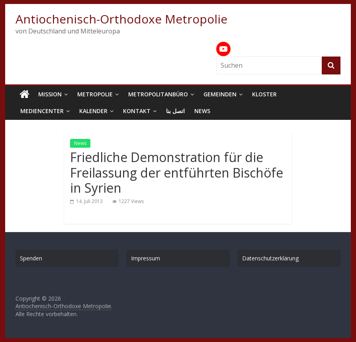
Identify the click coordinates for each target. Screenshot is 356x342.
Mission (50, 94)
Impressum (145, 258)
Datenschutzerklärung (270, 258)
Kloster (264, 94)
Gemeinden (220, 94)
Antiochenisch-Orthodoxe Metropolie (121, 19)
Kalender (93, 111)
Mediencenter (42, 111)
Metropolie (95, 94)
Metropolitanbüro (158, 94)
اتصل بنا (175, 111)
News (202, 111)
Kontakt (137, 111)
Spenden (31, 258)
